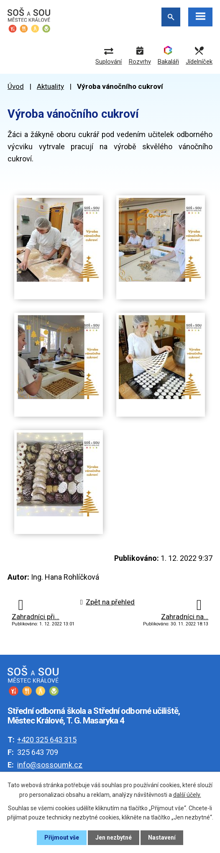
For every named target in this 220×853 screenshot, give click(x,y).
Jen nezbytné (113, 837)
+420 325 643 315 (47, 739)
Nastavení (162, 837)
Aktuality (50, 86)
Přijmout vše (61, 837)
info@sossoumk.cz (49, 764)
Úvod (16, 86)
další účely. (187, 794)
